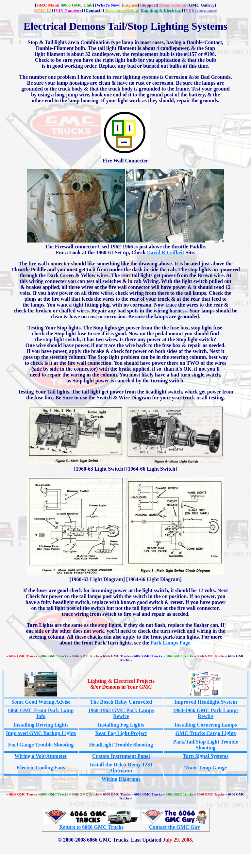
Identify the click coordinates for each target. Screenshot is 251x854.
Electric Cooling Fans (41, 767)
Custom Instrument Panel (121, 756)
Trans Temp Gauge (205, 767)
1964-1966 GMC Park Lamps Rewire (205, 713)
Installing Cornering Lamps (206, 725)
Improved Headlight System (205, 702)
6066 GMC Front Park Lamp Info (41, 713)
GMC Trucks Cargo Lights (206, 733)
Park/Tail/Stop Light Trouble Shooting (205, 744)
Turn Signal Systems (205, 756)
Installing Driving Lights (41, 725)
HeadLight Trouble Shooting (121, 744)
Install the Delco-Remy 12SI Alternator (121, 767)
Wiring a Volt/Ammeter (40, 756)
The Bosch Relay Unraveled (121, 702)
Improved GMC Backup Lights (41, 733)
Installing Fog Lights (121, 725)
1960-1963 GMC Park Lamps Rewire (121, 713)
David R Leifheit (165, 252)
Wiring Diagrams (121, 779)
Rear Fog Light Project (121, 733)
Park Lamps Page (170, 642)
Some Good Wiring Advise (40, 702)
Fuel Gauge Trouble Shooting (41, 744)
